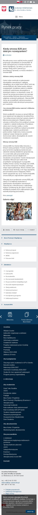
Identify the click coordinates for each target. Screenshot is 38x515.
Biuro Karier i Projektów (11, 398)
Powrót (31, 230)
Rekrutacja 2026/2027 (11, 367)
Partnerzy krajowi (11, 250)
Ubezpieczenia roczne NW (12, 457)
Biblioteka (7, 335)
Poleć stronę (18, 230)
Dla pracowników (10, 434)
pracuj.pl (9, 195)
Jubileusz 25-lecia (9, 354)
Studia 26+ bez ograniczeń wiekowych (17, 372)
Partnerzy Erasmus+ (12, 290)
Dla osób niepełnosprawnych (15, 284)
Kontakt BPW (8, 304)
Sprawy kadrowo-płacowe (12, 445)
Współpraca (8, 244)
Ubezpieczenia (8, 403)
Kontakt (7, 461)
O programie (9, 271)
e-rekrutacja (8, 379)
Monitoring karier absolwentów (14, 430)
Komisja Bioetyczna (10, 454)
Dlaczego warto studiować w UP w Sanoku (18, 363)
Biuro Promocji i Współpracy (13, 238)
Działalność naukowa (11, 343)
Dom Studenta (9, 419)
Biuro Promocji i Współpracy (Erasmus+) (17, 400)
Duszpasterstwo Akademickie (14, 417)
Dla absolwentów (10, 424)
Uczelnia (7, 327)
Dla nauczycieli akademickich (14, 279)
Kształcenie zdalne (10, 393)
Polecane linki (10, 258)
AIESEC (8, 255)
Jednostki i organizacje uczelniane (15, 333)
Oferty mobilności (11, 287)
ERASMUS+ (7, 265)
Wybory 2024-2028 (10, 352)
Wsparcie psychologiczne (12, 415)
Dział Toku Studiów (10, 388)
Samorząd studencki (10, 405)
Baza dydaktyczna (10, 338)
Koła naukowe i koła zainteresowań (16, 407)
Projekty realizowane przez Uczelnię (16, 345)
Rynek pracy (11, 27)
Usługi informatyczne (11, 449)
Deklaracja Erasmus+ (12, 298)
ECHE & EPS (9, 274)
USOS (6, 391)
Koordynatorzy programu (13, 295)
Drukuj (6, 230)
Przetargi (7, 350)
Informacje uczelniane (11, 340)
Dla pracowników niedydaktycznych (16, 282)
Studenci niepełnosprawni (12, 412)
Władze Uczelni (9, 331)
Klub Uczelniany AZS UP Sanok (14, 410)
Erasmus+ (7, 452)
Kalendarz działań (11, 293)
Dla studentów (10, 276)
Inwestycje (7, 347)
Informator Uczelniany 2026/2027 (15, 370)
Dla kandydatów (10, 359)
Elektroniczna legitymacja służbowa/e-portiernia (17, 441)
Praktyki (6, 395)
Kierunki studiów (9, 365)
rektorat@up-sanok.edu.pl (11, 483)
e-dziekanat (8, 438)
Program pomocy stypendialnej (14, 374)
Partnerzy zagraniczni (12, 253)
